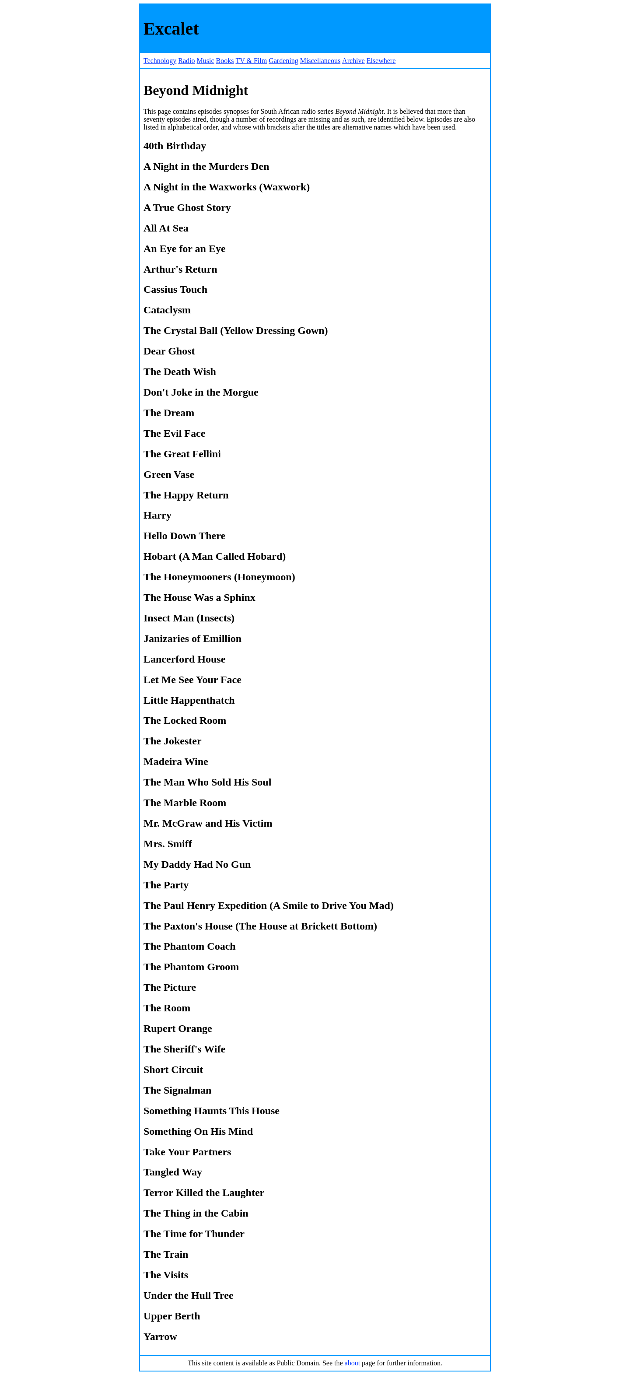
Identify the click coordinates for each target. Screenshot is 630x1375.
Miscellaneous (320, 60)
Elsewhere (381, 60)
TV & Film (251, 60)
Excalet (171, 29)
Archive (353, 60)
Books (225, 60)
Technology (160, 60)
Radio (186, 60)
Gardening (283, 60)
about (352, 1363)
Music (205, 60)
